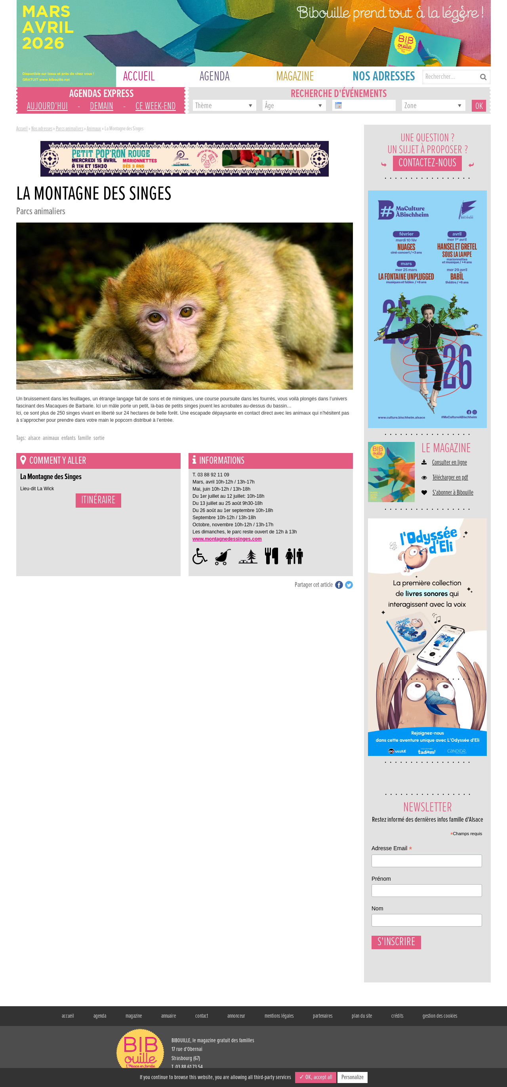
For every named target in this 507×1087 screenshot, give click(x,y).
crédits (397, 1020)
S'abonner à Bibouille (453, 493)
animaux (51, 438)
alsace (34, 438)
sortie (99, 438)
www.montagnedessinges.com (227, 539)
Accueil (22, 128)
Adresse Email (392, 849)
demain (101, 106)
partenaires (322, 1020)
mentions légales (279, 1020)
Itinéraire (98, 500)
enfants (68, 438)
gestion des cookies (440, 1020)
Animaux (94, 128)
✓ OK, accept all (315, 1077)
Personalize (352, 1077)
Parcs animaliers (69, 128)
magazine (134, 1020)
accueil (68, 1020)
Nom (377, 908)
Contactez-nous (427, 163)
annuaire (168, 1020)
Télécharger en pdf (450, 478)
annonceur (236, 1020)
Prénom (381, 879)
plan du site (362, 1020)
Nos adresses (41, 128)
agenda (99, 1020)
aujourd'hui (47, 106)
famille (84, 438)
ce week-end (155, 106)
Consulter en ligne (449, 463)
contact (201, 1020)
